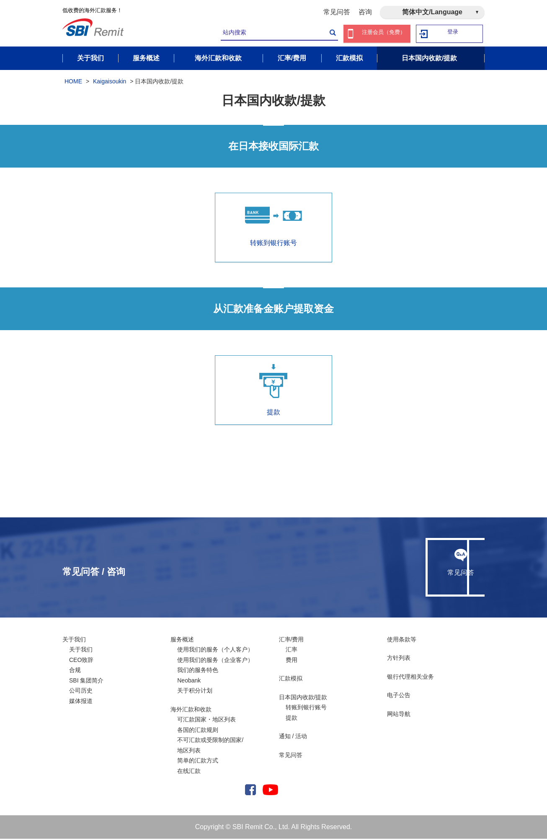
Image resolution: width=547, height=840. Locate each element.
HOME (73, 83)
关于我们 (74, 640)
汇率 (291, 651)
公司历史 (81, 692)
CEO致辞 (81, 661)
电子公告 (398, 696)
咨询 (365, 12)
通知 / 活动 (293, 737)
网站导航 (398, 715)
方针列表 (398, 659)
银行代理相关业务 (410, 678)
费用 (291, 661)
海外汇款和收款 (191, 710)
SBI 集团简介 (86, 681)
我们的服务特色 (197, 671)
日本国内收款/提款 (303, 698)
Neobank (189, 681)
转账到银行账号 (306, 709)
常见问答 (336, 12)
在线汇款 (189, 772)
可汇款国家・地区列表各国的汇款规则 (206, 726)
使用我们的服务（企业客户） (215, 661)
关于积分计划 (194, 692)
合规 (75, 671)
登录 (453, 33)
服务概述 (182, 640)
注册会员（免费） (383, 33)
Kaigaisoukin (109, 83)
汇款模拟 (290, 680)
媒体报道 (81, 702)
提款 (273, 391)
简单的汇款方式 (197, 762)
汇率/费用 (291, 640)
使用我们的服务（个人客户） (215, 651)
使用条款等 (401, 640)
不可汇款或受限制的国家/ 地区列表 (210, 746)
